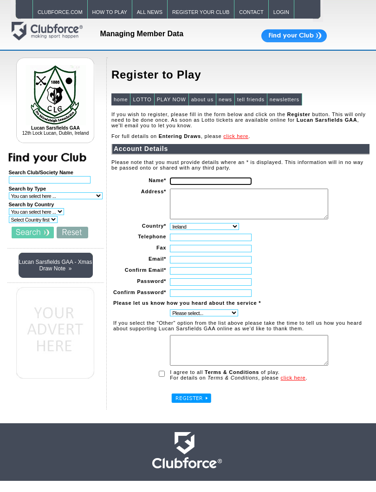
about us (202, 99)
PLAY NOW (171, 99)
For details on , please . (238, 389)
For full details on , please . (180, 136)
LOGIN (281, 12)
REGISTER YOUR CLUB (200, 12)
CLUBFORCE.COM (60, 12)
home (120, 99)
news (225, 99)
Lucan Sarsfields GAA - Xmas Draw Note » (55, 265)
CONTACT (251, 12)
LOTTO (141, 99)
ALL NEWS (149, 12)
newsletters (284, 99)
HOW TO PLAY (109, 12)
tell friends (250, 99)
